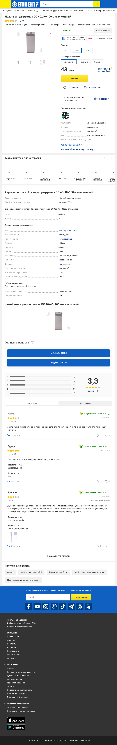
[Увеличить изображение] (52, 32)
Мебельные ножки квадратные (90, 572)
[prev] (104, 158)
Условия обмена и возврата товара (77, 149)
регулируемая (65, 239)
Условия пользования (17, 707)
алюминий (69, 62)
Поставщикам (14, 651)
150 (87, 50)
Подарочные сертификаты (19, 690)
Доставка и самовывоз (18, 675)
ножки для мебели (67, 230)
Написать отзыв (58, 353)
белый (97, 62)
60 (66, 50)
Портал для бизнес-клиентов (21, 711)
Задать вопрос (59, 363)
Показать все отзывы (58, 556)
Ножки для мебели (58, 572)
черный (84, 62)
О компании (13, 636)
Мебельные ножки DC (31, 572)
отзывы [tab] (30, 403)
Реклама (11, 658)
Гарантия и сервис (16, 683)
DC (59, 218)
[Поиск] (96, 4)
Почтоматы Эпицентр (17, 697)
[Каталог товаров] (5, 4)
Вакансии (12, 647)
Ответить (13, 435)
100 (76, 50)
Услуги (10, 686)
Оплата (10, 668)
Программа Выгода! (16, 693)
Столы (10, 572)
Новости (11, 640)
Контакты (11, 644)
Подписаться (81, 597)
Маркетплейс (13, 654)
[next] (111, 158)
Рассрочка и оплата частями (21, 672)
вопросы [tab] (84, 403)
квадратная (64, 264)
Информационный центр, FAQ (21, 623)
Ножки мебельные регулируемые (23, 580)
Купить (74, 78)
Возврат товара (14, 679)
